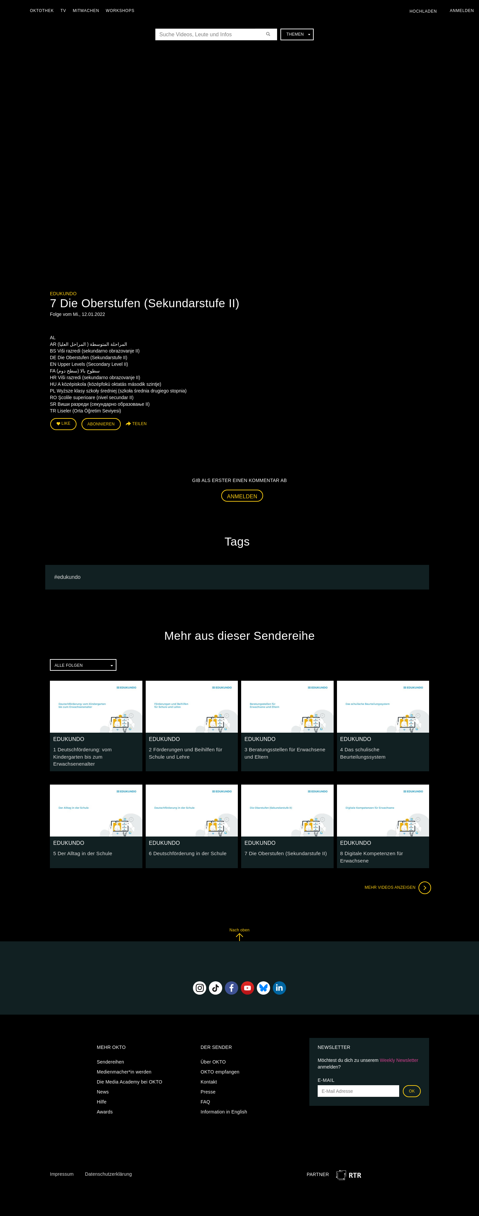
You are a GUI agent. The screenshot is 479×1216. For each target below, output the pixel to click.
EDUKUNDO (63, 293)
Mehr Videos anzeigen (396, 876)
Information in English (224, 1101)
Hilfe (101, 1091)
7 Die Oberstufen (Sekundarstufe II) (282, 843)
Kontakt (209, 1071)
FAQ (205, 1091)
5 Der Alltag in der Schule (80, 843)
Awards (105, 1101)
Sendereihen (110, 1051)
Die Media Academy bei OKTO (129, 1071)
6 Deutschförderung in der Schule (185, 843)
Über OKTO (213, 1051)
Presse (208, 1081)
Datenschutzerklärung (108, 1163)
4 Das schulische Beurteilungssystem (380, 748)
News (103, 1081)
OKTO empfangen (220, 1061)
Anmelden (242, 495)
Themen (298, 34)
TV (65, 10)
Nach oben (239, 923)
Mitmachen (88, 10)
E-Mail (326, 1069)
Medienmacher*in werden (124, 1061)
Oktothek (44, 10)
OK (412, 1080)
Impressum (62, 1163)
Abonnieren (101, 423)
